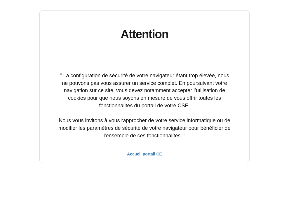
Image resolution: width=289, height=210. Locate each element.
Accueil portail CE (144, 154)
